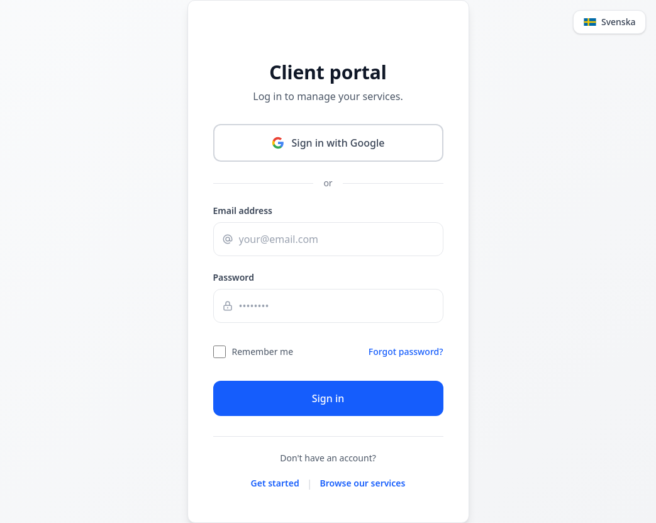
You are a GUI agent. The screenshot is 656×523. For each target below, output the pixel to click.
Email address (33, 231)
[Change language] (27, 23)
